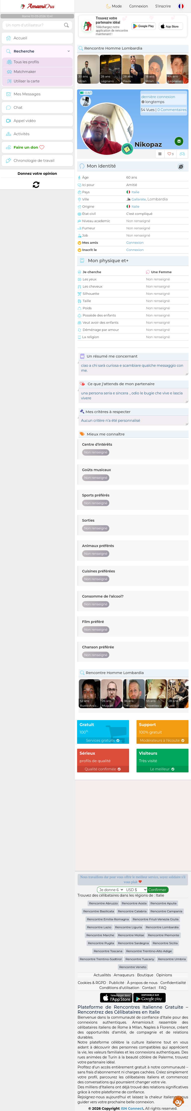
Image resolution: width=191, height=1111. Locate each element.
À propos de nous (142, 983)
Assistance (178, 1101)
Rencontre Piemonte (163, 935)
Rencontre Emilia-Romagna (108, 919)
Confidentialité (173, 983)
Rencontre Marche (100, 935)
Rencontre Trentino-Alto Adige (149, 951)
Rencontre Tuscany (140, 959)
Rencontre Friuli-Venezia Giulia (155, 919)
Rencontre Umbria (172, 959)
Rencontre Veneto (132, 967)
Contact (149, 988)
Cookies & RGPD (92, 983)
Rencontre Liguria (128, 927)
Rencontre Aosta (134, 903)
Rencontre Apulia (163, 903)
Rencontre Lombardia (162, 927)
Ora (37, 6)
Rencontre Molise (131, 935)
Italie (135, 192)
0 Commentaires (172, 110)
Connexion (138, 6)
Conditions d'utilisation (119, 988)
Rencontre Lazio (99, 927)
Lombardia (157, 199)
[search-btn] (66, 25)
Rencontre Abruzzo (103, 903)
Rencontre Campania (166, 911)
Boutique (145, 975)
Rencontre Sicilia (165, 943)
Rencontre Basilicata (98, 911)
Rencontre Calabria (132, 911)
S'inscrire (163, 6)
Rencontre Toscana (108, 951)
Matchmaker (21, 71)
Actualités (102, 975)
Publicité (116, 983)
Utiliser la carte (23, 81)
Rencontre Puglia (101, 943)
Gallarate (139, 199)
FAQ (162, 988)
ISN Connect (132, 1108)
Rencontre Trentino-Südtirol (101, 959)
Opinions (164, 975)
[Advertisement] (132, 26)
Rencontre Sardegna (133, 943)
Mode (114, 6)
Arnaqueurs (124, 975)
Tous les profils (23, 62)
